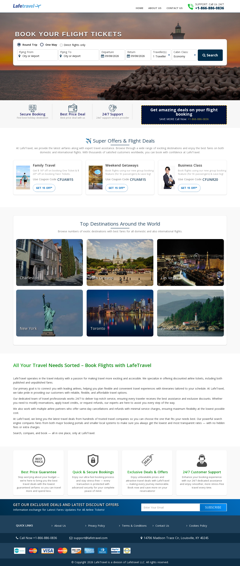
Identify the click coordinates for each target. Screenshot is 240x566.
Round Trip (29, 44)
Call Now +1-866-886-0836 (36, 538)
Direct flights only (72, 45)
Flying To (65, 52)
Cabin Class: (181, 52)
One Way (51, 44)
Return (131, 52)
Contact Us (174, 8)
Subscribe (213, 507)
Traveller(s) (159, 52)
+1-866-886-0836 (198, 119)
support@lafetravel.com (88, 538)
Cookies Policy (196, 525)
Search (210, 55)
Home (139, 8)
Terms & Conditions (133, 525)
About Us (154, 8)
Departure (107, 52)
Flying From (26, 52)
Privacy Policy (95, 525)
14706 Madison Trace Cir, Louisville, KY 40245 (174, 538)
